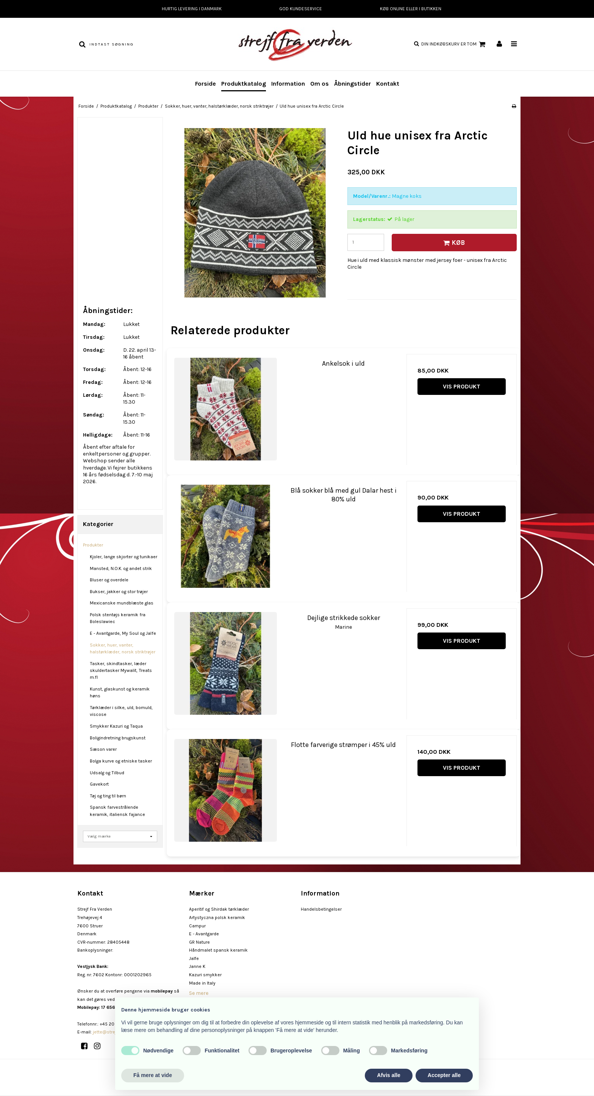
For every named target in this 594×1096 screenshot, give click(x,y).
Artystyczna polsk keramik (217, 917)
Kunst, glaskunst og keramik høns (120, 692)
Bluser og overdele (109, 579)
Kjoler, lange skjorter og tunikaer (123, 556)
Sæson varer (103, 749)
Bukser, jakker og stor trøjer (119, 591)
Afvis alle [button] (388, 1075)
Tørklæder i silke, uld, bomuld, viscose (121, 711)
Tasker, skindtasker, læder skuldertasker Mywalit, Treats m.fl (121, 670)
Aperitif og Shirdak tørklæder (219, 909)
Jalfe (194, 958)
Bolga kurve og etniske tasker (121, 761)
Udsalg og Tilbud (107, 772)
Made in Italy (202, 983)
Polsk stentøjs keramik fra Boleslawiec (117, 618)
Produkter (93, 545)
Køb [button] (453, 243)
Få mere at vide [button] (152, 1075)
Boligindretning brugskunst (117, 738)
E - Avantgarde (204, 933)
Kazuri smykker (205, 974)
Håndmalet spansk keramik (218, 950)
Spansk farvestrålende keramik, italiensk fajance (117, 811)
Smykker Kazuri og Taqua (116, 726)
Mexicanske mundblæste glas (121, 603)
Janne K (197, 966)
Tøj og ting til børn (108, 796)
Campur (197, 925)
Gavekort (99, 784)
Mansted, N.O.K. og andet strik (121, 568)
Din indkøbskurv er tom (454, 44)
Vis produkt (461, 386)
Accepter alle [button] (444, 1075)
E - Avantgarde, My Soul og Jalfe (123, 633)
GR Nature (199, 942)
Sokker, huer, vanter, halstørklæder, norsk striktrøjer (122, 648)
